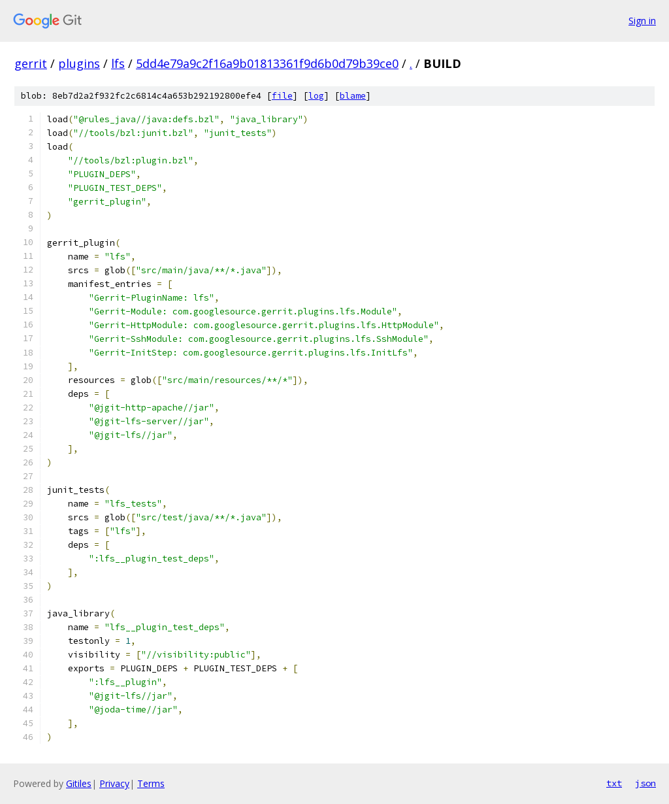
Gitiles (78, 783)
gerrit (30, 63)
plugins (79, 63)
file (282, 95)
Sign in (642, 20)
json (645, 783)
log (316, 95)
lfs (118, 63)
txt (614, 783)
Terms (151, 783)
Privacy (114, 783)
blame (353, 95)
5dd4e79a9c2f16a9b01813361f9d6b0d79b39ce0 (267, 63)
